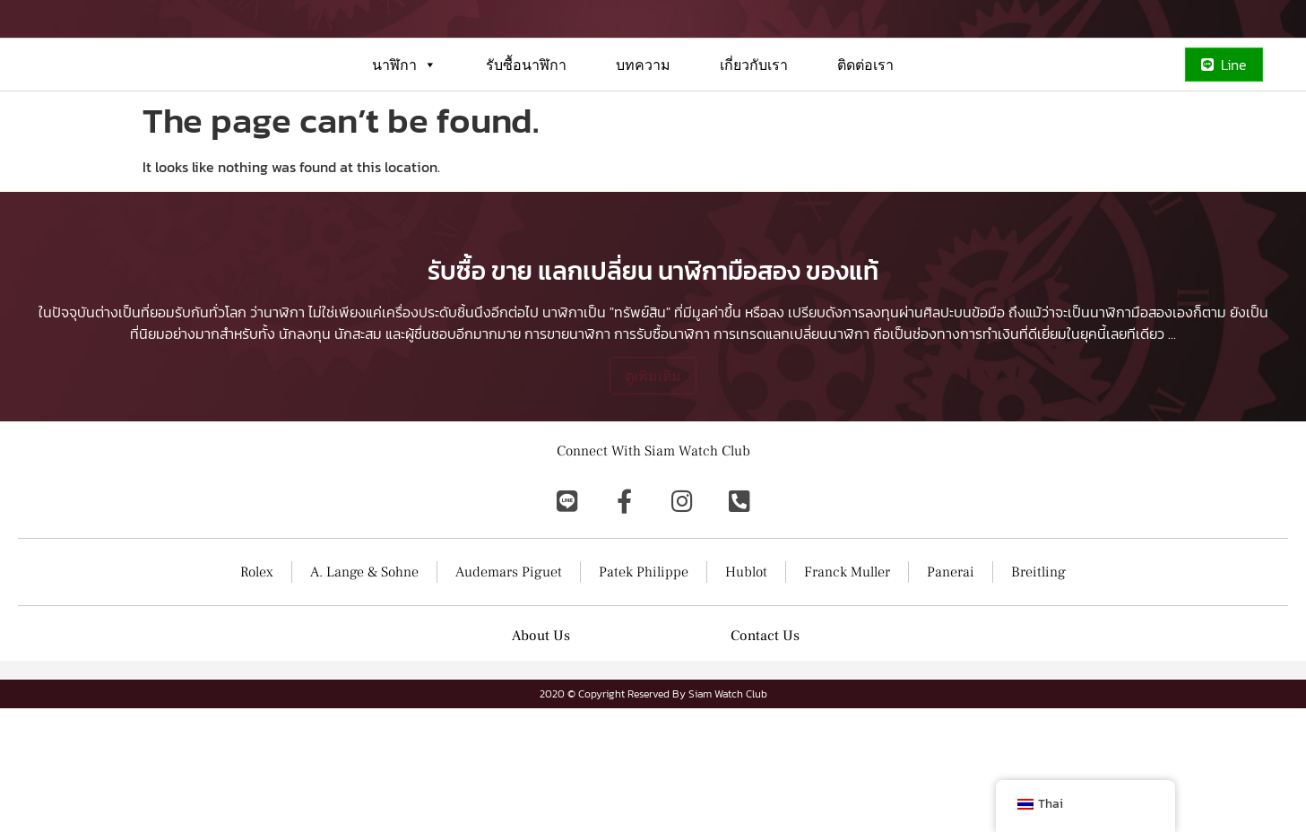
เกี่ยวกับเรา (754, 129)
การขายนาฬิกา (567, 457)
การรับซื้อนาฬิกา (662, 457)
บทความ (643, 129)
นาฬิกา (404, 129)
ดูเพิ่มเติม (653, 499)
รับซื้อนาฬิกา (526, 129)
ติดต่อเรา (865, 129)
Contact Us (765, 759)
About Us (541, 759)
